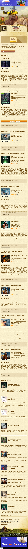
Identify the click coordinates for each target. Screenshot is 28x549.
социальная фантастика (16, 292)
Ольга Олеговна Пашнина (16, 454)
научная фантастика (18, 322)
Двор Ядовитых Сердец (21, 94)
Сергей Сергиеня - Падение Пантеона (11, 285)
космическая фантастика (19, 63)
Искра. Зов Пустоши (20, 190)
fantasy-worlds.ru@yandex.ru (6, 522)
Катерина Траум (14, 507)
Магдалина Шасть (14, 426)
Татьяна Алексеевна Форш (16, 385)
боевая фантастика (18, 258)
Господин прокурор (12, 506)
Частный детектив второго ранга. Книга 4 (16, 480)
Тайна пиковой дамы (13, 384)
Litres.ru (2, 519)
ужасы (12, 64)
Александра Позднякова (19, 319)
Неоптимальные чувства (21, 321)
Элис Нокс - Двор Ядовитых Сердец (10, 91)
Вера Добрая (16, 221)
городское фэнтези (18, 224)
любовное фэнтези (15, 98)
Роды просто (10, 398)
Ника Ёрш (13, 468)
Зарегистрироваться (17, 30)
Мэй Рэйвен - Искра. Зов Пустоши (10, 186)
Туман (17, 222)
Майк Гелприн (17, 133)
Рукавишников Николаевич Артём (18, 157)
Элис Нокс (16, 93)
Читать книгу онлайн (14, 121)
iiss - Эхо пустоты (5, 58)
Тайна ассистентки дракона (14, 452)
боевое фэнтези (14, 192)
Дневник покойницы (13, 425)
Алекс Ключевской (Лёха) (16, 482)
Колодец (17, 158)
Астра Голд (13, 494)
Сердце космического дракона (15, 466)
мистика (16, 64)
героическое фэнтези (22, 192)
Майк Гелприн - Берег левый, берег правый (13, 131)
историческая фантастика (19, 290)
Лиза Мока (13, 399)
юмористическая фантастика (17, 138)
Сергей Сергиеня (17, 287)
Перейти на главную (7, 51)
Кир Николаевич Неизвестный (20, 255)
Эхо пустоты (18, 62)
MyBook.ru (17, 519)
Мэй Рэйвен (16, 188)
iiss (14, 60)
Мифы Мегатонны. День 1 (21, 256)
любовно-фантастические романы (18, 97)
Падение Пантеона (20, 289)
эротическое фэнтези (15, 226)
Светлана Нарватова (15, 440)
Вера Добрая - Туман (6, 218)
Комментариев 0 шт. (5, 86)
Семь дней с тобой (12, 492)
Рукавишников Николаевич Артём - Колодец (13, 153)
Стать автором (9, 519)
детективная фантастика (19, 160)
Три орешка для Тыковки (14, 439)
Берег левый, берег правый (16, 136)
